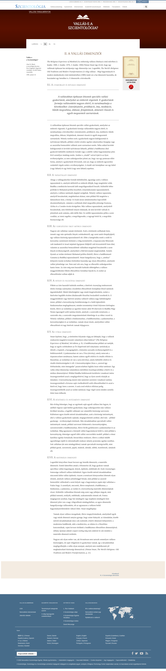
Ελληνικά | (110, 638)
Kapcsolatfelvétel (121, 660)
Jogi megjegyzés (109, 660)
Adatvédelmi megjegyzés (66, 660)
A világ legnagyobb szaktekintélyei (48, 615)
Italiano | (51, 641)
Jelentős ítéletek (25, 615)
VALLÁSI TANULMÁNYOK (40, 12)
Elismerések (78, 7)
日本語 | (82, 641)
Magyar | (111, 641)
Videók (124, 7)
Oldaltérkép (131, 660)
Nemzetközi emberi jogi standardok (93, 613)
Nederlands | (24, 643)
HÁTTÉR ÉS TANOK (69, 602)
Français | (81, 638)
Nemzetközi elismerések (28, 612)
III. (50, 44)
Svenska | (24, 646)
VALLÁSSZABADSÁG (91, 602)
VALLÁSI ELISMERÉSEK (26, 602)
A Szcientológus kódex (71, 621)
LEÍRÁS (35, 44)
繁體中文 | (24, 635)
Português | (83, 643)
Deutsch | (52, 638)
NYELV (142, 2)
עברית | (23, 641)
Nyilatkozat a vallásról (92, 617)
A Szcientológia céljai (70, 612)
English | (81, 635)
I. (41, 44)
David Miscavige (68, 624)
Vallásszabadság (56, 7)
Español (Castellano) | (115, 635)
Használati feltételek (82, 660)
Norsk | (52, 643)
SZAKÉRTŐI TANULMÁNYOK (50, 602)
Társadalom (116, 7)
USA (21, 608)
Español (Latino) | (26, 638)
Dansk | (51, 635)
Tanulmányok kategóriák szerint (50, 610)
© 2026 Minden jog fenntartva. (37, 660)
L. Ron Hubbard (68, 608)
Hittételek (106, 7)
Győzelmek (68, 7)
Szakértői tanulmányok (93, 7)
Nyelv (18, 630)
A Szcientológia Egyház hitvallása (71, 617)
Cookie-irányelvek (96, 660)
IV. (55, 44)
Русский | (111, 643)
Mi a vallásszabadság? (93, 608)
